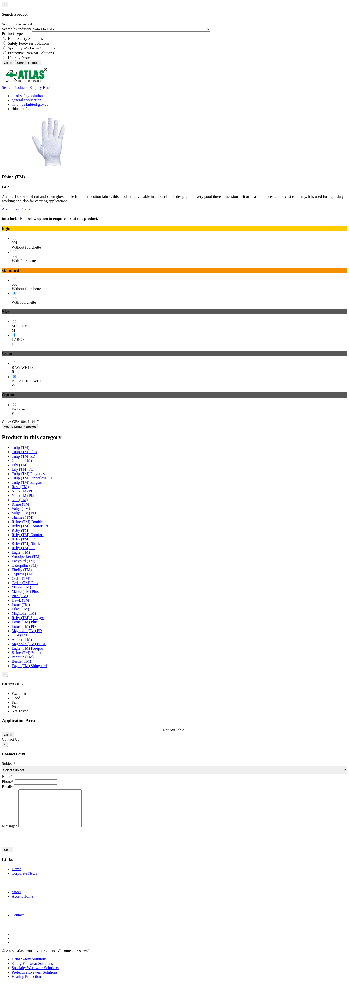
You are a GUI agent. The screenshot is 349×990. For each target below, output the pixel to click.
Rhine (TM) (21, 504)
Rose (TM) (20, 487)
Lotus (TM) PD (24, 626)
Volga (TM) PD (24, 513)
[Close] (5, 4)
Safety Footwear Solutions (28, 43)
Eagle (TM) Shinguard (29, 666)
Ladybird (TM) (23, 561)
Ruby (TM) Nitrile (26, 543)
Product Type (12, 34)
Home (16, 876)
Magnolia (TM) (24, 613)
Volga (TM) (21, 509)
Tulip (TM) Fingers (27, 482)
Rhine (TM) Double (27, 522)
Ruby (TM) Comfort (28, 535)
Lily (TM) (19, 465)
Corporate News (24, 880)
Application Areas (16, 209)
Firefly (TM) (22, 570)
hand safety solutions (28, 96)
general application (26, 100)
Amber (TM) (22, 639)
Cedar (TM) (21, 578)
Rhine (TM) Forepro (28, 653)
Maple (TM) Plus (25, 591)
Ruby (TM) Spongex (28, 618)
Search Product (28, 62)
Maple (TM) (21, 587)
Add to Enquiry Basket (20, 426)
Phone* (8, 782)
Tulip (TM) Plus (24, 452)
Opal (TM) (20, 635)
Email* (7, 787)
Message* (9, 833)
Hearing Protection (22, 58)
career (16, 899)
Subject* (9, 763)
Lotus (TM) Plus (25, 622)
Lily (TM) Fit (22, 469)
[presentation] (39, 845)
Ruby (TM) (20, 530)
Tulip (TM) (20, 447)
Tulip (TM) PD (23, 456)
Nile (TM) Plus (23, 495)
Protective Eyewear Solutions (31, 53)
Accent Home (22, 903)
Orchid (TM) (22, 461)
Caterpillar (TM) (25, 565)
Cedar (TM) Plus (25, 583)
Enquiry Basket (39, 87)
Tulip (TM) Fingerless (29, 474)
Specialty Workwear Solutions (31, 48)
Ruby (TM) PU (23, 548)
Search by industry (16, 29)
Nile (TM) (20, 500)
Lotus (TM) (21, 605)
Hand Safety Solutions (25, 38)
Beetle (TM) (21, 661)
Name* (7, 776)
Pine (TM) (20, 596)
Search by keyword (17, 24)
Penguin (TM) (23, 657)
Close (8, 62)
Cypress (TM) (22, 574)
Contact (18, 922)
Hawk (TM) (21, 600)
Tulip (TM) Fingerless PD (32, 478)
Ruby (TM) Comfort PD (30, 526)
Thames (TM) (22, 517)
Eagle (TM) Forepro (27, 648)
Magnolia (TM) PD (27, 631)
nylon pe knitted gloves (30, 104)
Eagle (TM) (21, 552)
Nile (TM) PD (23, 491)
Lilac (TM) (20, 609)
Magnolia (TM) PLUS (29, 644)
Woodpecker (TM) (26, 557)
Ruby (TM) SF (23, 539)
